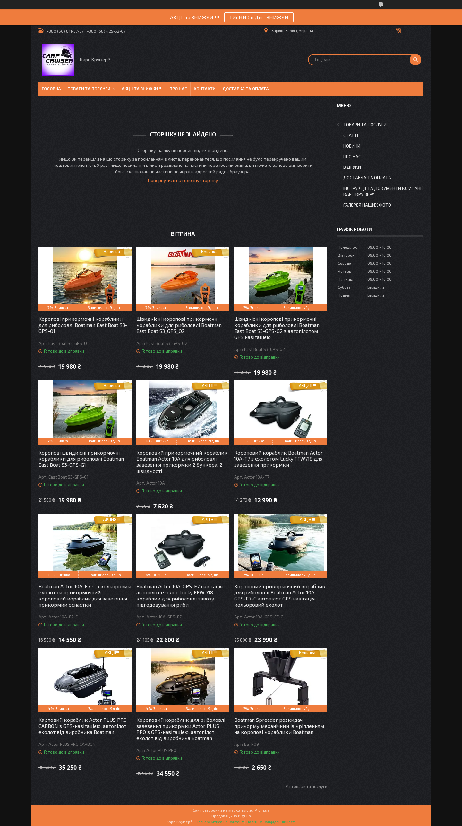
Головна (51, 88)
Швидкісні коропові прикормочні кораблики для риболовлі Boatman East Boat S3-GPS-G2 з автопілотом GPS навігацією (277, 328)
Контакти (205, 88)
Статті (350, 135)
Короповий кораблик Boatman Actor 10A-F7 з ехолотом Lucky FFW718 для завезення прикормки (278, 458)
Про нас (178, 88)
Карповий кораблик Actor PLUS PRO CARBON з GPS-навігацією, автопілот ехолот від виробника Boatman (82, 726)
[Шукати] (415, 59)
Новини (351, 146)
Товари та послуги (89, 88)
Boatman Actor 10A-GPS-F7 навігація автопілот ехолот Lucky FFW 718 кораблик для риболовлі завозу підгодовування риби (179, 595)
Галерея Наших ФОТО (367, 205)
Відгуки (352, 167)
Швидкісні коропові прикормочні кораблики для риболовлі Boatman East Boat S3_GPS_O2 (179, 325)
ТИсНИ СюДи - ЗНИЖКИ (258, 17)
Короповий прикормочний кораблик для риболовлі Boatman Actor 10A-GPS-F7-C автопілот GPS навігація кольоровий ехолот (279, 595)
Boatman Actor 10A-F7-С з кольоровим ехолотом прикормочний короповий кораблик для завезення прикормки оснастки (84, 595)
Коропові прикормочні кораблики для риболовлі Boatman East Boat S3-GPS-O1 (82, 325)
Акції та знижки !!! (142, 88)
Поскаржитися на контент (220, 821)
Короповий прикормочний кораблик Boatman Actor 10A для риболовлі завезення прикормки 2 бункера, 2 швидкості (181, 461)
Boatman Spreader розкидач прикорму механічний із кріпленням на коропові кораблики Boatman (279, 726)
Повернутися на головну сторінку (183, 180)
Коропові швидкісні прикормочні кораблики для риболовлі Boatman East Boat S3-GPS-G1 (81, 458)
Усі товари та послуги (306, 786)
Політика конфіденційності (270, 821)
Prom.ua (262, 810)
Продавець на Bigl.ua (231, 815)
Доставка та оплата (245, 88)
